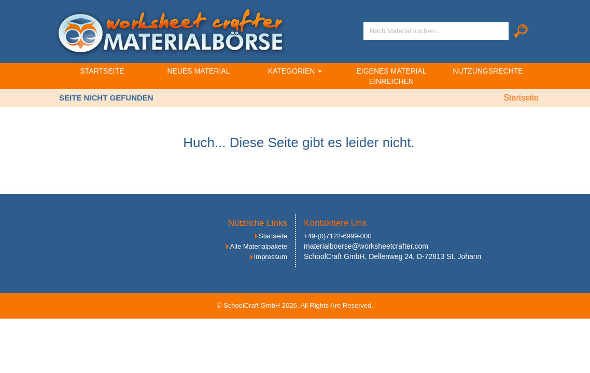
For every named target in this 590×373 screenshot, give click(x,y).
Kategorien (295, 71)
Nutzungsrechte (488, 71)
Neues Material (198, 71)
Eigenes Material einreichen (391, 76)
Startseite (102, 71)
